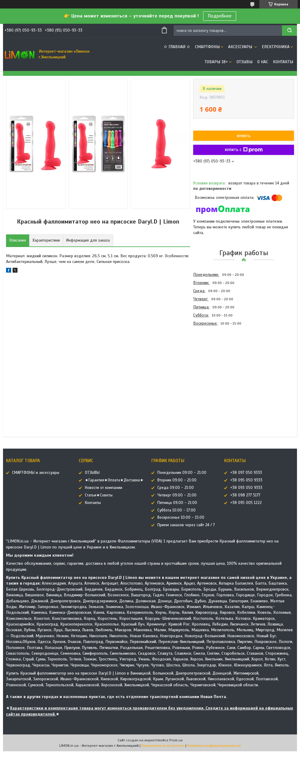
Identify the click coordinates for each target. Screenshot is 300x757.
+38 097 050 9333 (246, 472)
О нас (262, 61)
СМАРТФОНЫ (207, 46)
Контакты (283, 61)
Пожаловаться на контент (162, 745)
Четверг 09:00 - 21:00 (176, 495)
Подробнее (219, 16)
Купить (243, 136)
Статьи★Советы (99, 495)
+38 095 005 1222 (246, 502)
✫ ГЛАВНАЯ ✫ (177, 46)
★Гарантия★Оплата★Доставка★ (114, 480)
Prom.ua (176, 740)
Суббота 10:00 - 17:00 (176, 510)
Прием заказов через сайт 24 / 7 (186, 525)
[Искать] (289, 30)
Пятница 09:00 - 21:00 (177, 502)
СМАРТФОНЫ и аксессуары (35, 472)
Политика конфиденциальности (214, 745)
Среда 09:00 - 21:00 (175, 487)
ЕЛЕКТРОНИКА (275, 46)
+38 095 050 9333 (246, 480)
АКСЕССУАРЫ (240, 46)
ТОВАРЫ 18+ (216, 61)
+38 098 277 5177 (245, 495)
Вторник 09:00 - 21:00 (176, 480)
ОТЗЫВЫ (244, 61)
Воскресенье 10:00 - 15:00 (180, 517)
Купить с (244, 150)
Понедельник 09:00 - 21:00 (181, 472)
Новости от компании (103, 487)
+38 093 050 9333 (246, 487)
